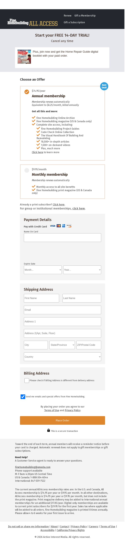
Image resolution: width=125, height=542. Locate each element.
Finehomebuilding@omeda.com (32, 467)
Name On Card (31, 231)
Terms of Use (51, 410)
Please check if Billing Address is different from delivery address (62, 380)
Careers (93, 526)
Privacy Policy (72, 410)
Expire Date (29, 264)
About (54, 526)
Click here (37, 152)
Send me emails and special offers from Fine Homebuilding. (55, 396)
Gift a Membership (85, 15)
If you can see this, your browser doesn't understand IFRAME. (38, 253)
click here (78, 208)
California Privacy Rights (71, 530)
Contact (64, 526)
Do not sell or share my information (28, 526)
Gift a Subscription (74, 22)
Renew (67, 15)
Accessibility (47, 530)
